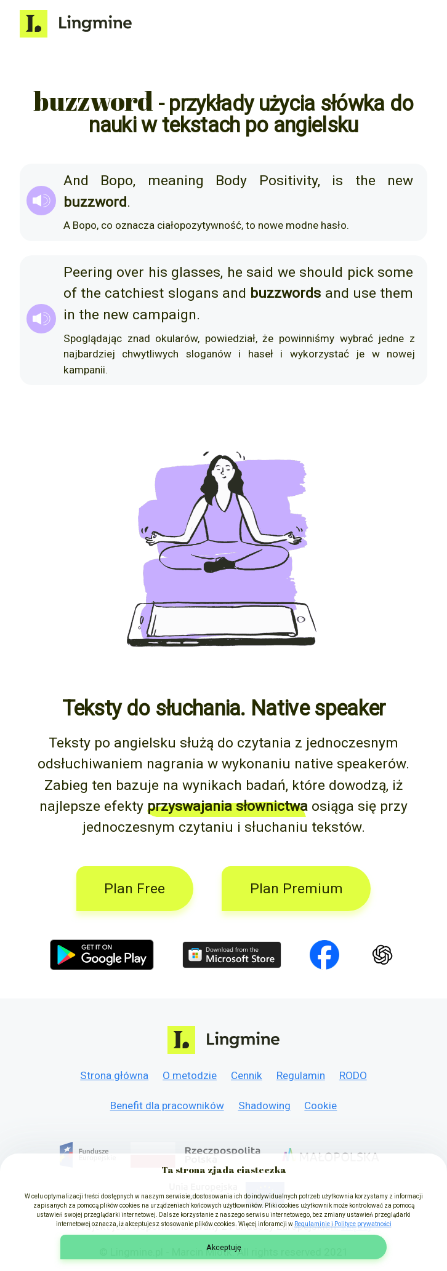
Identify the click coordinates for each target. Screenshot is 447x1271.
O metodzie (190, 1075)
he (235, 272)
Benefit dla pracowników (167, 1105)
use (364, 293)
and (234, 293)
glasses (195, 272)
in (69, 314)
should (321, 272)
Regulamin (300, 1075)
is (337, 180)
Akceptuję (223, 1247)
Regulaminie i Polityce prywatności (343, 1224)
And (76, 180)
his (157, 272)
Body (231, 180)
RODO (353, 1075)
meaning (176, 180)
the (365, 180)
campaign (164, 314)
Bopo (116, 180)
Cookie (320, 1105)
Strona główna (114, 1075)
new (400, 180)
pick (360, 272)
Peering (88, 272)
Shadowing (264, 1105)
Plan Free (134, 888)
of (70, 293)
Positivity (288, 180)
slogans (193, 293)
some (395, 272)
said (259, 272)
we (287, 272)
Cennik (246, 1075)
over (130, 272)
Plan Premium (296, 888)
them (396, 293)
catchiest (134, 293)
